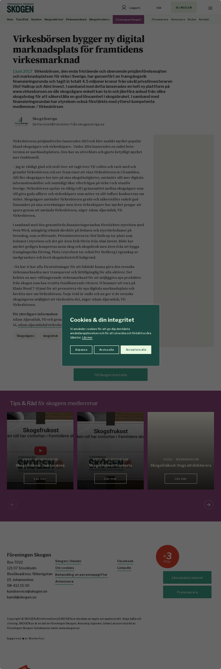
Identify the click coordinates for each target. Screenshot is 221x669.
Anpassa (81, 349)
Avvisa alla (106, 349)
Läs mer (87, 337)
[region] (110, 334)
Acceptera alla (136, 349)
